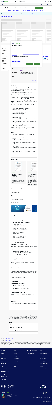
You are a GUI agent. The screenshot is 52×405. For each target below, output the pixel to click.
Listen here (10, 396)
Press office (29, 356)
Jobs (11, 1)
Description (4, 58)
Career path (4, 65)
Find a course (8, 8)
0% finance (2, 366)
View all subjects (3, 356)
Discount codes (3, 363)
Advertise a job (16, 364)
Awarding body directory (5, 369)
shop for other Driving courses (31, 13)
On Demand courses (26, 10)
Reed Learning (42, 356)
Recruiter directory (17, 355)
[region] (26, 54)
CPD (3, 55)
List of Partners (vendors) (17, 61)
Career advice (22, 1)
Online (2, 16)
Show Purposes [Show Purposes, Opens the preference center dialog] (16, 64)
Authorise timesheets (43, 353)
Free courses (42, 10)
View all (23, 336)
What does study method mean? (16, 324)
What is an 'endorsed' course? (16, 332)
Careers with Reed (43, 361)
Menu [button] (2, 4)
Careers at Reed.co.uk (30, 353)
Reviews (3, 68)
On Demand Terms (4, 376)
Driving (5, 16)
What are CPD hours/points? (16, 327)
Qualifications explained (5, 371)
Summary (4, 46)
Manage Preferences (36, 397)
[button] (22, 70)
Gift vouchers (3, 364)
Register (44, 1)
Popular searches (16, 358)
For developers (29, 355)
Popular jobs (16, 356)
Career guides (3, 374)
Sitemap (15, 366)
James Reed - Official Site (44, 363)
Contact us (2, 353)
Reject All (29, 63)
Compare (34, 80)
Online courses (18, 10)
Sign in (49, 1)
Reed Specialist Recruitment (44, 355)
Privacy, (45, 397)
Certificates (4, 50)
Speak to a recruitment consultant (45, 368)
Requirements (4, 63)
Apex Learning (45, 54)
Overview (4, 48)
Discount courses (11, 10)
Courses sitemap (3, 379)
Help (1, 351)
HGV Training (10, 16)
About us (28, 351)
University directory (4, 368)
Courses (15, 1)
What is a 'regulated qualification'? (17, 330)
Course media (4, 56)
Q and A (3, 66)
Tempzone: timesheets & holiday (45, 351)
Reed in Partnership (43, 358)
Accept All (37, 63)
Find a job (15, 353)
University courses (34, 10)
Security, (42, 397)
